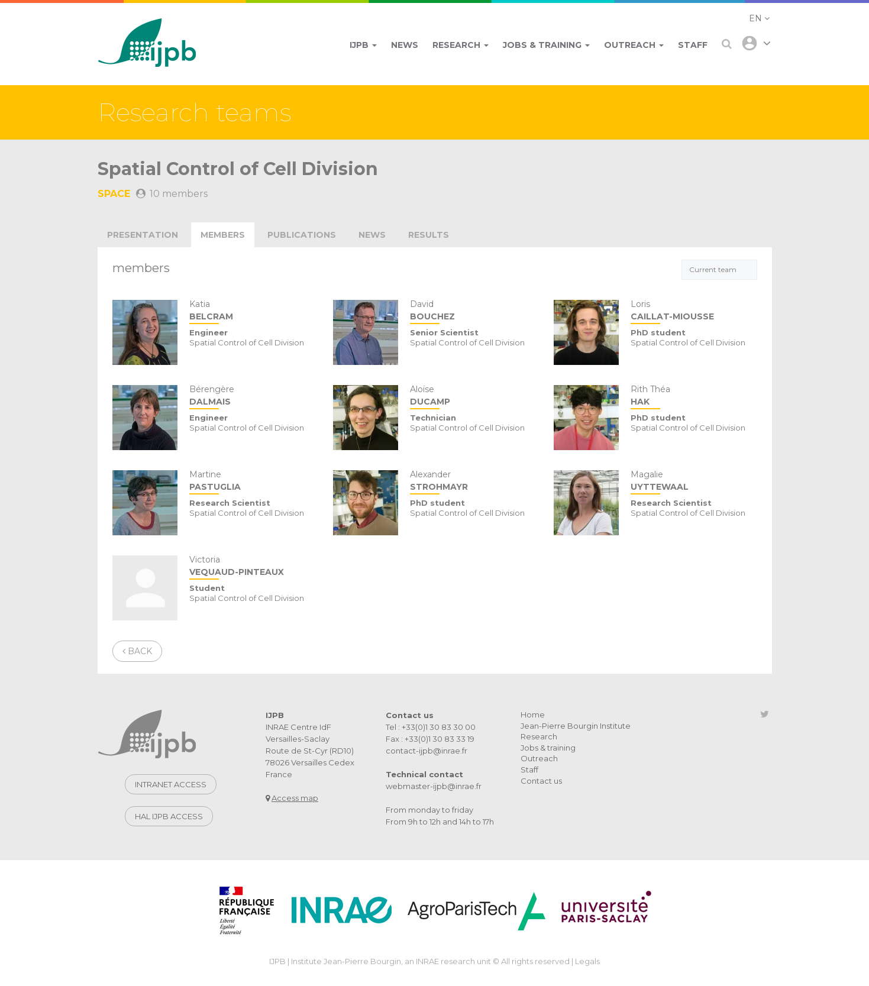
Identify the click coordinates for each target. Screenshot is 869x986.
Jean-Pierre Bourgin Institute (576, 725)
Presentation (142, 234)
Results (428, 234)
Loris (694, 311)
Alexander (473, 481)
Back (137, 651)
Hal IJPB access (169, 816)
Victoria (252, 566)
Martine (252, 481)
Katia (252, 311)
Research (539, 736)
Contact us (541, 780)
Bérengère (252, 396)
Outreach (539, 758)
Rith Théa (694, 396)
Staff (529, 769)
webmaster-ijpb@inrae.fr (434, 786)
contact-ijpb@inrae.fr (426, 750)
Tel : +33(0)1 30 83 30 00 (431, 727)
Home (533, 714)
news (372, 234)
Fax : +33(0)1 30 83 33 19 (430, 738)
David (473, 311)
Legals (587, 961)
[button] (759, 18)
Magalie (694, 481)
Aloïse (473, 396)
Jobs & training (548, 747)
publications (301, 234)
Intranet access (170, 784)
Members (223, 234)
